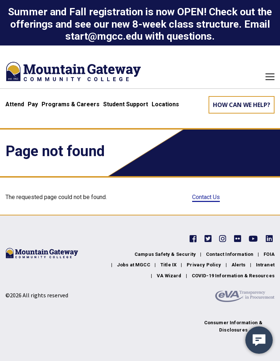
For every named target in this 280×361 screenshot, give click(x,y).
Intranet (265, 264)
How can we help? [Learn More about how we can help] (241, 105)
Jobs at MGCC (133, 264)
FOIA (269, 254)
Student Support (125, 104)
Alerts (239, 264)
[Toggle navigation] (268, 77)
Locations (165, 104)
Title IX (168, 264)
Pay (33, 104)
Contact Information (229, 254)
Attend (14, 104)
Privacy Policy (204, 264)
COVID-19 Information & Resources (233, 275)
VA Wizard (169, 275)
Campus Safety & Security (165, 254)
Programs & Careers (71, 104)
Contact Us (206, 197)
